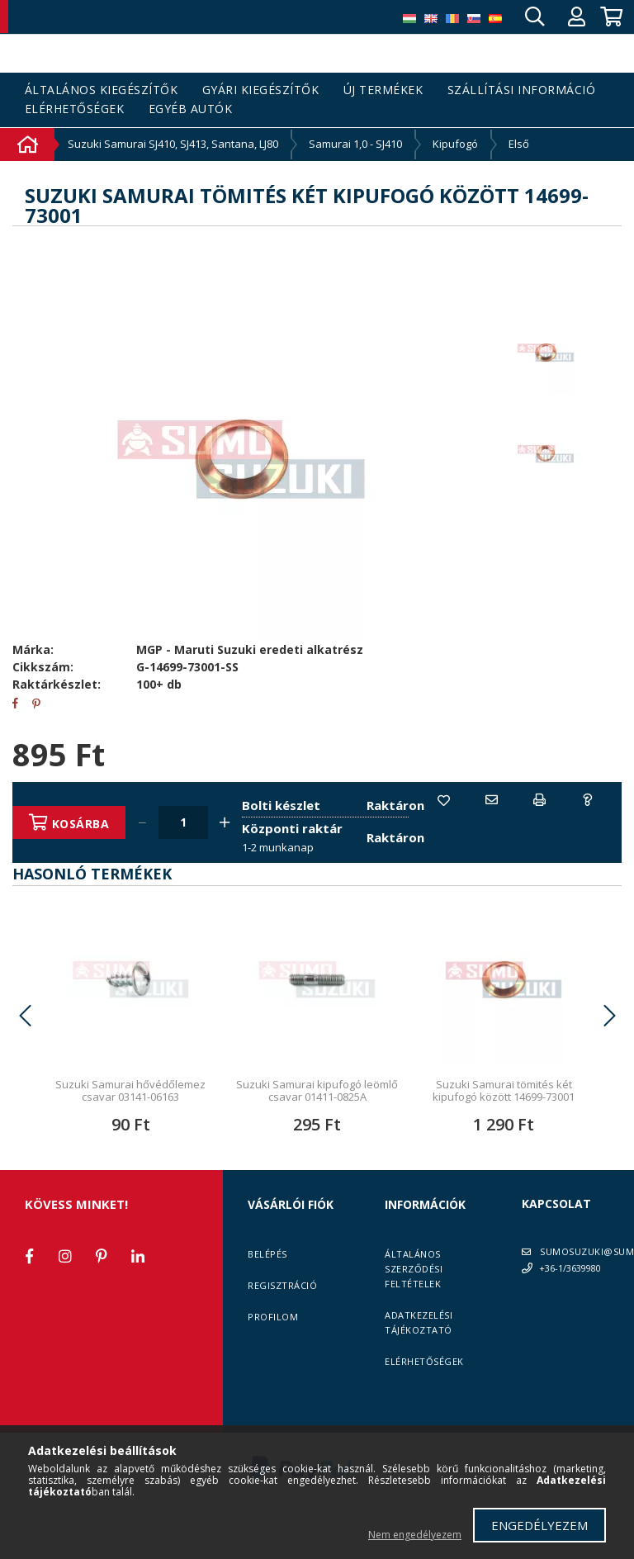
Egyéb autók (191, 109)
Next (609, 1052)
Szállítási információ (521, 90)
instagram (65, 1292)
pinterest (101, 1292)
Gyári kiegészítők (260, 90)
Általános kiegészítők (101, 90)
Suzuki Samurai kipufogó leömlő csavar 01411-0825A (317, 1127)
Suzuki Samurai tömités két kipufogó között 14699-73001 (504, 1127)
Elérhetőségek (75, 109)
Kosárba (84, 824)
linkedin (137, 1292)
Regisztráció (282, 1321)
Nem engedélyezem (414, 1535)
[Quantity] (187, 822)
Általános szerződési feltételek (413, 1305)
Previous (24, 1052)
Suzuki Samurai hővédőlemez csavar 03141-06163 (130, 1127)
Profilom (273, 1353)
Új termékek (383, 90)
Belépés (267, 1290)
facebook (28, 1292)
